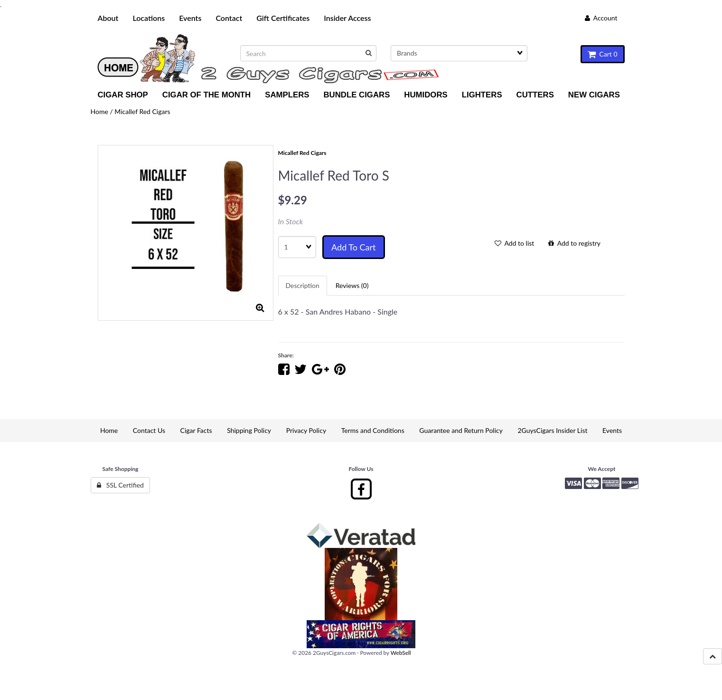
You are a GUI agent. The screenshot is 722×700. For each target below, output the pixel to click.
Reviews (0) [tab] (352, 285)
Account (601, 18)
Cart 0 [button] (602, 54)
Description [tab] (302, 285)
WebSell (401, 652)
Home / (103, 111)
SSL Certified (120, 485)
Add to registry (574, 243)
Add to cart (353, 247)
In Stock (290, 221)
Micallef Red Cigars (142, 111)
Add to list (514, 243)
